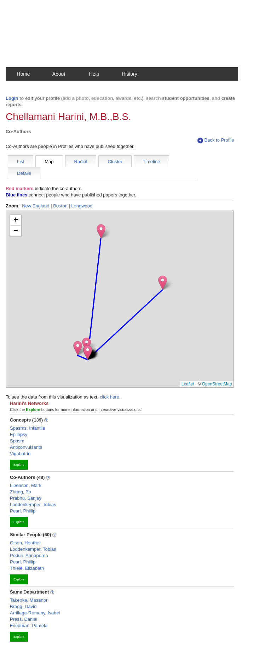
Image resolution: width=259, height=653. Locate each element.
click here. (110, 397)
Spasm (17, 440)
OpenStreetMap (217, 384)
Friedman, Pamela (28, 625)
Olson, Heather (25, 542)
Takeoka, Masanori (29, 600)
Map (49, 161)
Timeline (151, 161)
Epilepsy (18, 434)
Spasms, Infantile (27, 428)
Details (24, 173)
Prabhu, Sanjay (25, 498)
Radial (80, 161)
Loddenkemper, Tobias (33, 504)
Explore (18, 464)
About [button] (58, 74)
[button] (86, 344)
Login (12, 98)
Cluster (115, 161)
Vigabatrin (20, 453)
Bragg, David (23, 606)
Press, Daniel (23, 619)
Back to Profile (215, 140)
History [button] (129, 74)
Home (23, 74)
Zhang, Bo (20, 491)
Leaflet (188, 384)
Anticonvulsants (26, 447)
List (20, 161)
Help (94, 74)
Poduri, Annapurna (29, 555)
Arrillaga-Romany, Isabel (35, 612)
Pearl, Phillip (22, 511)
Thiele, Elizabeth (27, 568)
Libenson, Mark (25, 485)
